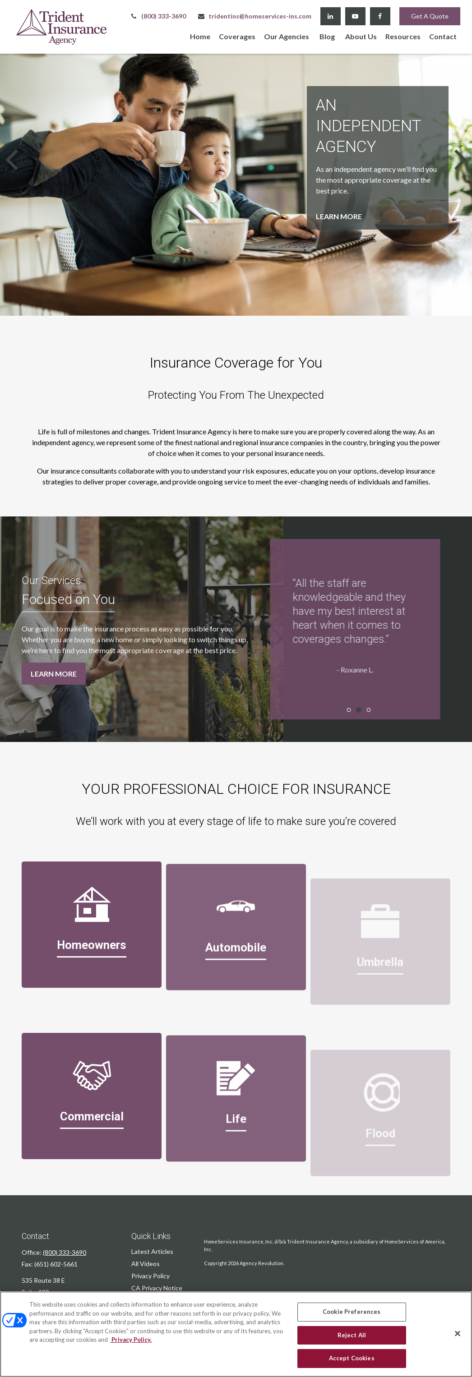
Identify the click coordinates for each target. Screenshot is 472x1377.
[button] (200, 36)
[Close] (457, 1334)
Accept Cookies (352, 1358)
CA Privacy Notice (156, 1288)
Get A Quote (430, 16)
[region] (236, 1334)
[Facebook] (380, 16)
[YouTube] (355, 16)
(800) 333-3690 (158, 16)
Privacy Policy (150, 1276)
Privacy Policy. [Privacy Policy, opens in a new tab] (131, 1339)
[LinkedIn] (330, 16)
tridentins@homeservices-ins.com (254, 16)
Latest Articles (152, 1251)
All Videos (145, 1263)
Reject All (352, 1335)
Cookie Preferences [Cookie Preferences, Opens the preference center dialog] (351, 1311)
